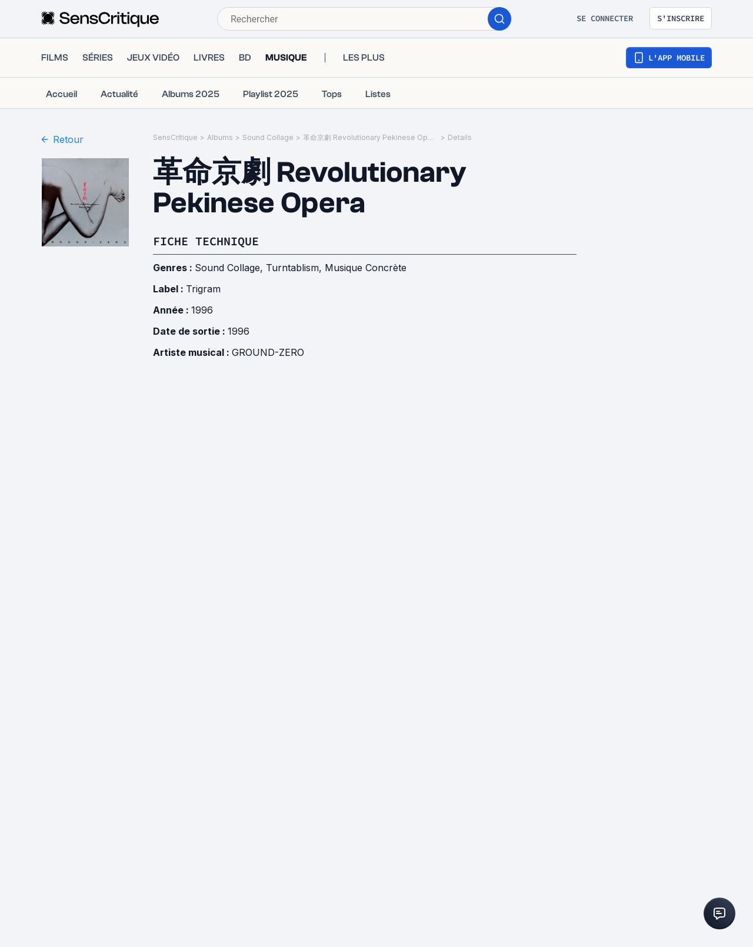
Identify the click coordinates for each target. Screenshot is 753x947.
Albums (220, 137)
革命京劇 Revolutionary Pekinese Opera (370, 137)
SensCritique (175, 137)
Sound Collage (268, 137)
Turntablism (292, 268)
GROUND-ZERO (268, 352)
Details (460, 137)
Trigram (203, 289)
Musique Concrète (366, 268)
